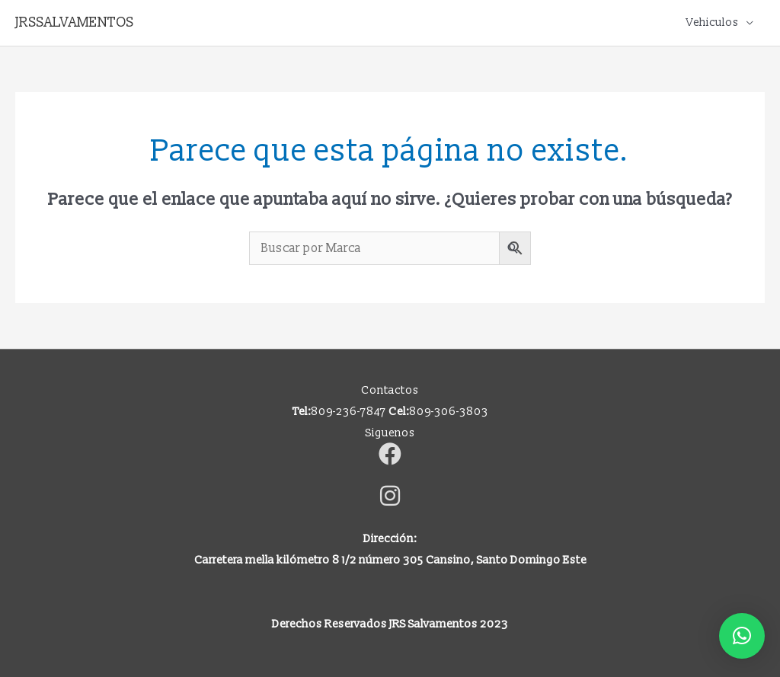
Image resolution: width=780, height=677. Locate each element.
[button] (742, 636)
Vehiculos (712, 22)
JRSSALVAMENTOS (74, 22)
